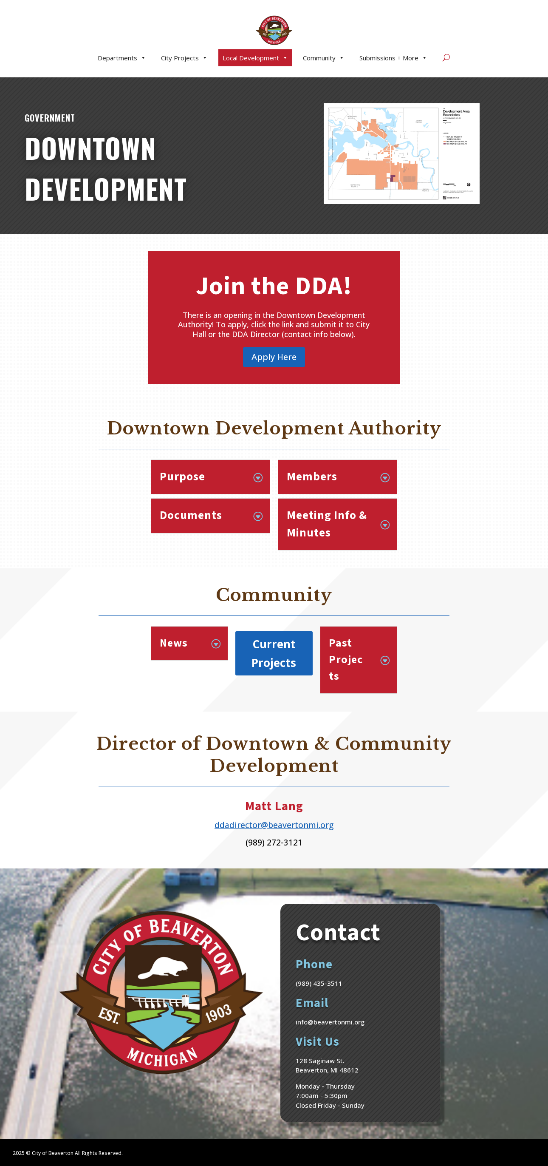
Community (324, 57)
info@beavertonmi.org (330, 1022)
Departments (122, 57)
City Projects (184, 57)
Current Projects (273, 653)
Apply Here (274, 357)
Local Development (255, 57)
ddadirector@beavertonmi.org (274, 825)
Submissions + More (393, 57)
